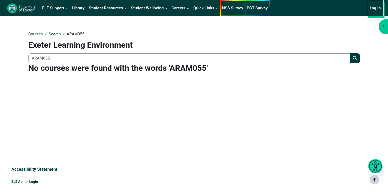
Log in (375, 8)
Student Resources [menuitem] (106, 8)
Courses (35, 34)
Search (55, 34)
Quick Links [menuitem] (203, 8)
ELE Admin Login (32, 182)
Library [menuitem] (78, 8)
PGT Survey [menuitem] (257, 8)
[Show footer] (374, 179)
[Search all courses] (189, 59)
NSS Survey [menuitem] (232, 8)
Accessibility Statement (42, 169)
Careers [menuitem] (179, 8)
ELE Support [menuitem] (53, 8)
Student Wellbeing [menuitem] (147, 8)
